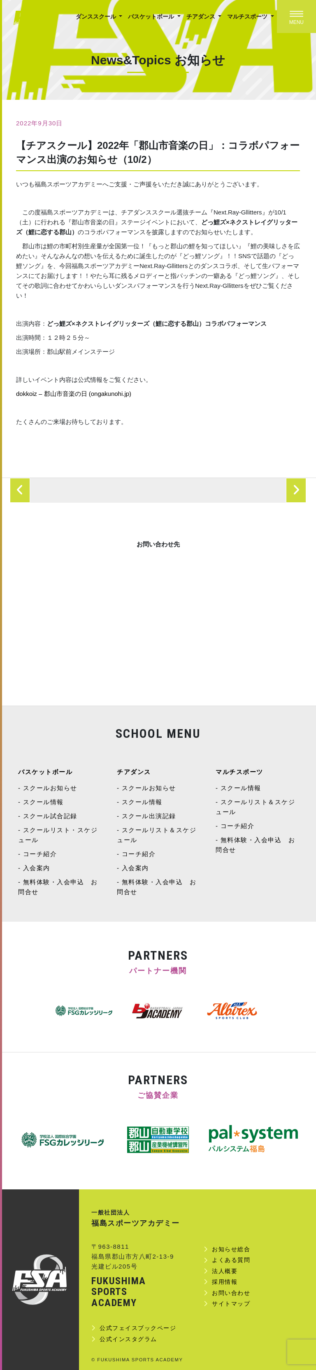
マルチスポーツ (248, 16)
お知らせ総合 (231, 1249)
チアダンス (201, 16)
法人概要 (224, 1271)
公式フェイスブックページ (138, 1328)
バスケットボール (152, 16)
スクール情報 (43, 801)
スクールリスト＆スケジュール (156, 834)
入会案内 (36, 867)
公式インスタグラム (128, 1339)
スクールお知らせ (50, 787)
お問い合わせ (231, 1293)
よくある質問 (231, 1260)
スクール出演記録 (149, 815)
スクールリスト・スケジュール (58, 834)
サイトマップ (231, 1303)
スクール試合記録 (50, 815)
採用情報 (224, 1281)
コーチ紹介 (40, 853)
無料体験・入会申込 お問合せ (58, 886)
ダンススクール (97, 16)
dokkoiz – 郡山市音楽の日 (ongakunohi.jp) (73, 393)
